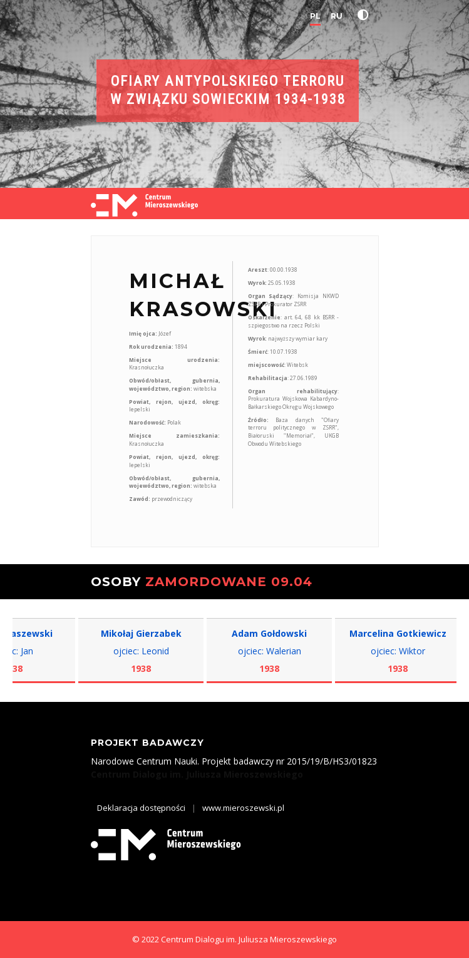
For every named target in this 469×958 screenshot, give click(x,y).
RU (337, 16)
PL (315, 16)
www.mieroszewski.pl (243, 807)
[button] (366, 15)
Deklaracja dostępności (141, 807)
